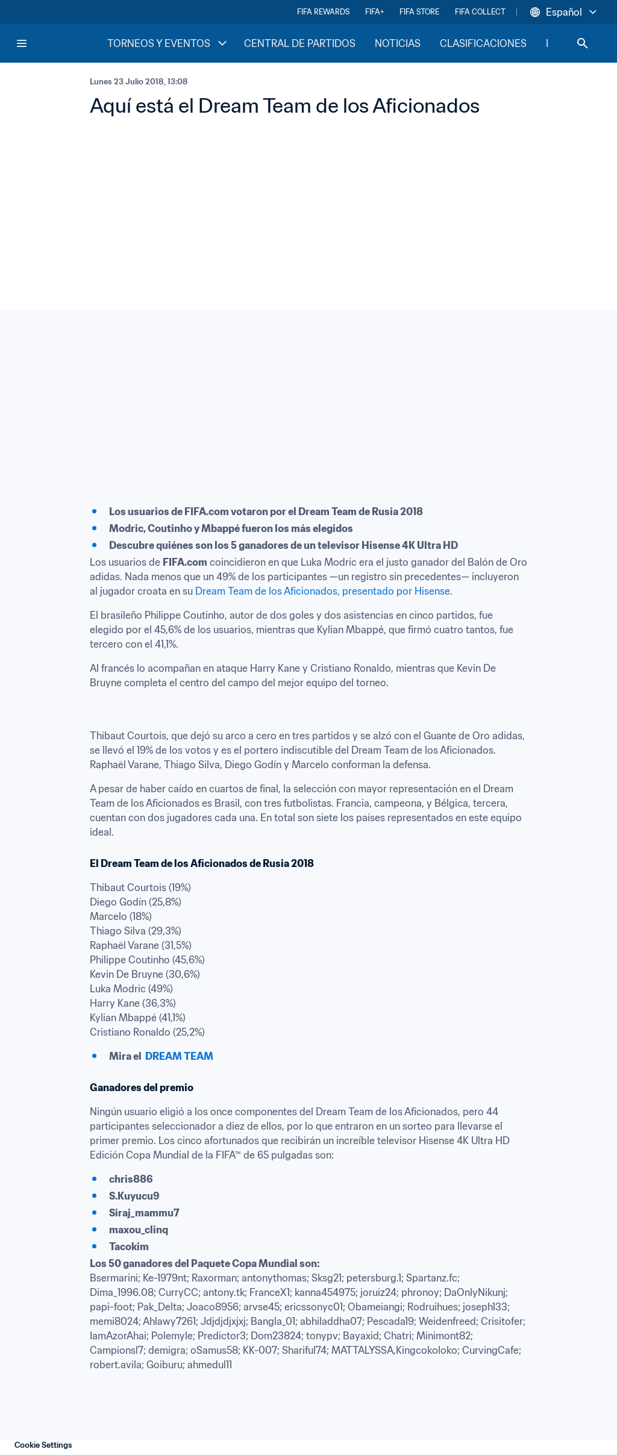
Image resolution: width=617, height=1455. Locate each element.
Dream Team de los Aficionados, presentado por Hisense (322, 591)
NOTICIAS (398, 43)
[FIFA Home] (61, 43)
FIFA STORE (419, 11)
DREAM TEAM (179, 1056)
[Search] (583, 43)
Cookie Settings (43, 1445)
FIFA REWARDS (323, 11)
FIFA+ (374, 11)
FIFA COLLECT (480, 11)
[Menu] (21, 43)
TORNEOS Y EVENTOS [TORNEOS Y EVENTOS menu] (168, 43)
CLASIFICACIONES (483, 43)
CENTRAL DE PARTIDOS (299, 43)
